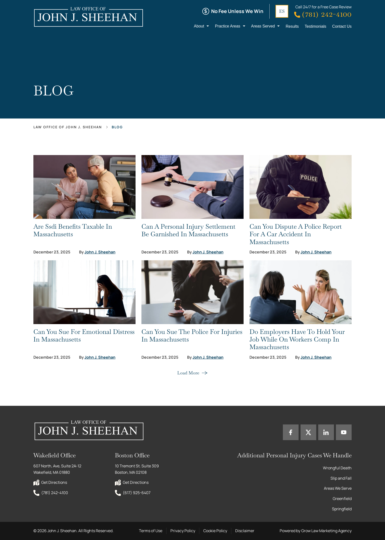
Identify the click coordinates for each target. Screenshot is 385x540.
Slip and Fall (341, 478)
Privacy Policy (182, 530)
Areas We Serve (338, 488)
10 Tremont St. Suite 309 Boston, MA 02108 (137, 469)
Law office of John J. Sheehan (67, 127)
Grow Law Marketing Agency (326, 530)
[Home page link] (88, 16)
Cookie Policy (215, 530)
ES (282, 11)
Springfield (342, 509)
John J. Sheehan (99, 252)
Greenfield (342, 498)
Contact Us (342, 26)
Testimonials (315, 26)
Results (292, 26)
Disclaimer (244, 530)
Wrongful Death (337, 468)
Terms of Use (150, 530)
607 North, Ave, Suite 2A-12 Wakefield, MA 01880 (57, 469)
